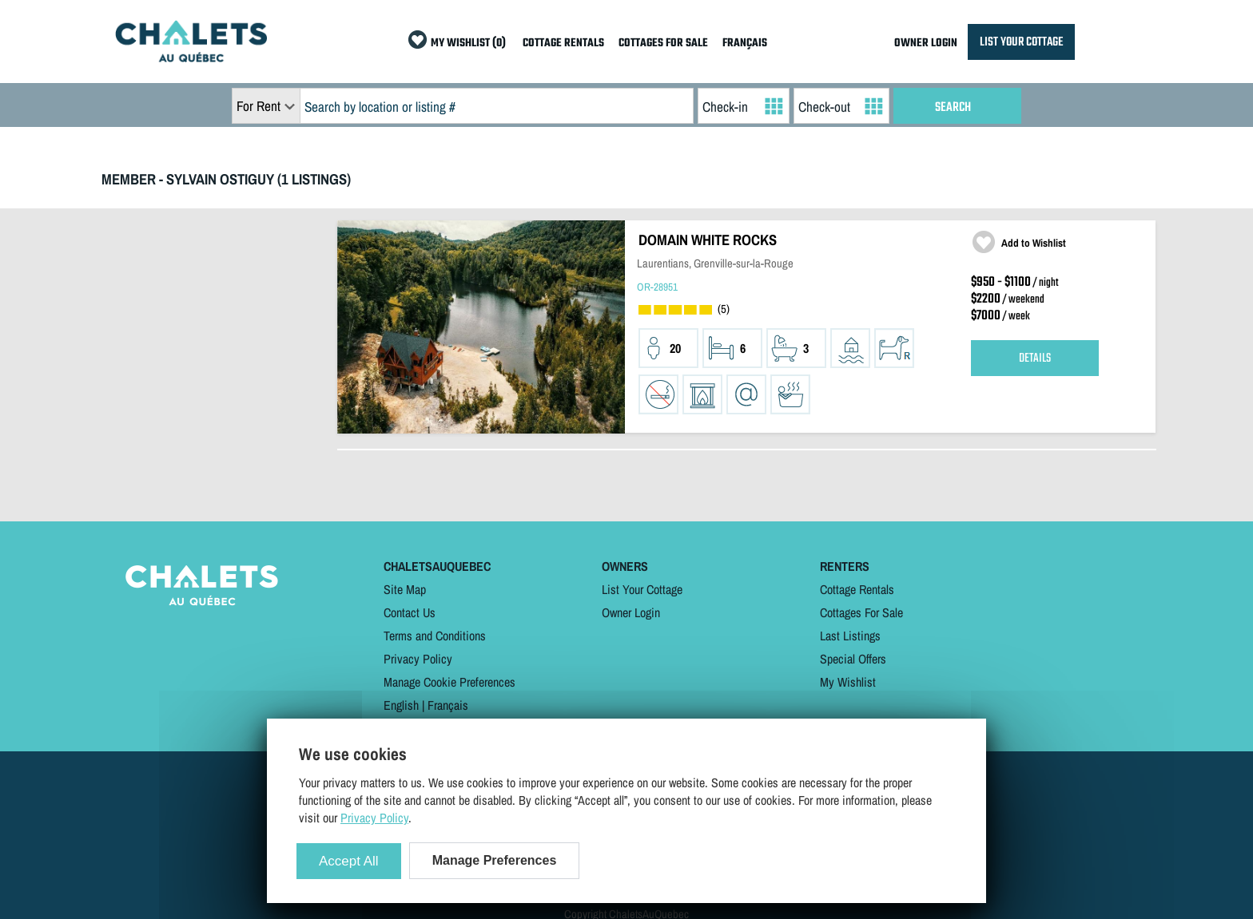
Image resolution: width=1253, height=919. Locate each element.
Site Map (405, 589)
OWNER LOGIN (925, 43)
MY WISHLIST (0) (468, 43)
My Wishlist (848, 682)
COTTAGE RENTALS (563, 43)
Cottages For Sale (861, 612)
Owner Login (631, 612)
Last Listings (850, 635)
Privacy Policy (418, 658)
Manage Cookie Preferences (449, 682)
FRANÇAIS (744, 43)
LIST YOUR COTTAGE (1021, 42)
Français (448, 705)
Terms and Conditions (435, 635)
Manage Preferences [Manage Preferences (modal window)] (494, 860)
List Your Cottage (642, 589)
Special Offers (853, 658)
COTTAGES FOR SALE (663, 43)
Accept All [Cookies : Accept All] (349, 861)
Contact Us (410, 612)
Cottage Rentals (857, 589)
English (401, 705)
